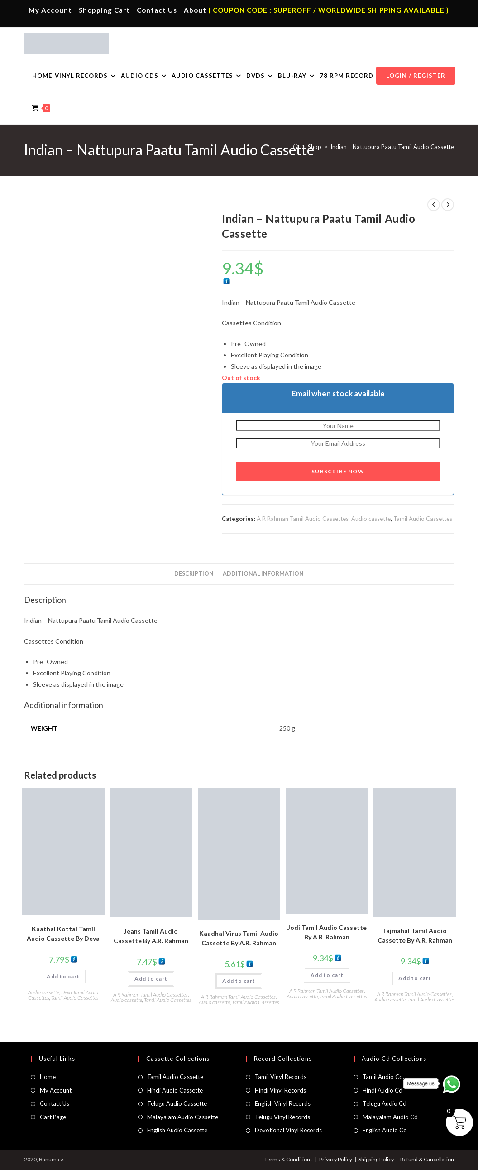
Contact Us (157, 10)
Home (48, 1076)
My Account (50, 10)
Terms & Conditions (288, 1159)
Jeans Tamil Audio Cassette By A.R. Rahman (151, 935)
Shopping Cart (104, 10)
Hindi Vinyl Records (280, 1090)
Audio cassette (371, 518)
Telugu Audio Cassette (177, 1103)
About (195, 10)
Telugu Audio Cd (384, 1103)
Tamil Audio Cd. (383, 1076)
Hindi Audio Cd (382, 1090)
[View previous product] (433, 204)
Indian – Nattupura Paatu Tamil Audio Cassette (392, 146)
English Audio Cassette (177, 1130)
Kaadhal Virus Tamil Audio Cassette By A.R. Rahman (238, 938)
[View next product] (447, 204)
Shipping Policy (376, 1159)
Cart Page (53, 1117)
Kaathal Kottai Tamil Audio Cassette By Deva (63, 933)
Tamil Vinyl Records (280, 1076)
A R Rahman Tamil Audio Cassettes (303, 518)
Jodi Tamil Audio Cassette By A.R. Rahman (327, 932)
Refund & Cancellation (427, 1159)
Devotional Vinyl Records (288, 1130)
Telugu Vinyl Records (282, 1117)
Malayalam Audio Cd (390, 1117)
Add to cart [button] (63, 976)
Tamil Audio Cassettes (422, 518)
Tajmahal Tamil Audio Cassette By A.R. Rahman (415, 935)
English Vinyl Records (283, 1103)
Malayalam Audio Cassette (182, 1117)
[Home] (296, 146)
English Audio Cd (385, 1130)
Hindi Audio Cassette (175, 1090)
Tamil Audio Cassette (175, 1076)
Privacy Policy (335, 1159)
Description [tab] (194, 573)
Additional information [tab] (263, 573)
